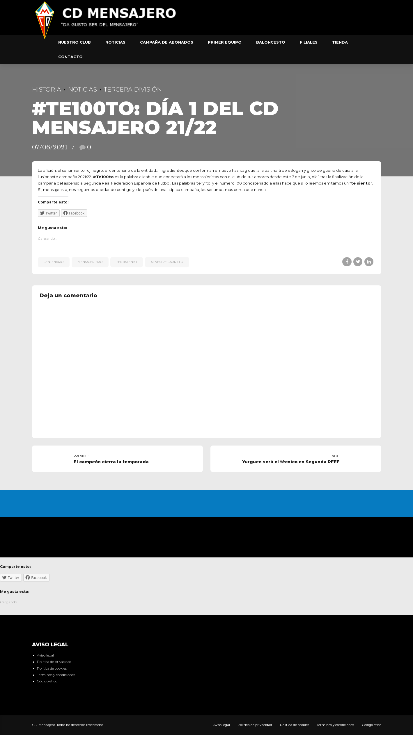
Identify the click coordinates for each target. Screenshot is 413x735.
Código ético (47, 681)
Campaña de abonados (166, 42)
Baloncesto (270, 42)
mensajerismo (90, 262)
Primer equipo (225, 42)
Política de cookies (52, 668)
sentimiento (126, 262)
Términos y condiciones (56, 675)
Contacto (70, 56)
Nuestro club (74, 42)
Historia (46, 89)
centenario (53, 262)
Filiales (309, 42)
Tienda (340, 42)
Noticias (115, 42)
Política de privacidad (54, 662)
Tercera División (133, 89)
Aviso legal (45, 655)
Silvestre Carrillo (167, 262)
